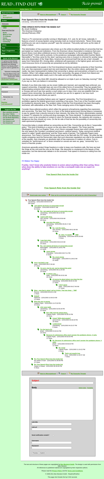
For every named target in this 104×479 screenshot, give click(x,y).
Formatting (90, 387)
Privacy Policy (57, 471)
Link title (35, 422)
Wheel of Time (7, 34)
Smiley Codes (82, 387)
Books (5, 33)
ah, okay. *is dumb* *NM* (69, 235)
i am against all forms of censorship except (49, 205)
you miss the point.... (53, 222)
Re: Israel (62, 348)
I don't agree (63, 285)
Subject (35, 380)
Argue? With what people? (62, 318)
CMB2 (5, 26)
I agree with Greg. (46, 217)
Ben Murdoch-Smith (67, 464)
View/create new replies (38, 195)
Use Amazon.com (8, 119)
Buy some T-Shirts (8, 114)
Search (63, 14)
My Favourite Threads (78, 14)
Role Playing (7, 40)
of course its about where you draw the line (67, 279)
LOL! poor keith (45, 307)
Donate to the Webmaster (11, 116)
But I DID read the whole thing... (57, 313)
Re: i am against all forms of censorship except (56, 211)
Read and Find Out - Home (33, 4)
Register (4, 102)
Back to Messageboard (48, 14)
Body (34, 387)
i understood (57, 324)
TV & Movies (7, 36)
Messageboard (7, 17)
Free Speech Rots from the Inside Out (62, 188)
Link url (34, 427)
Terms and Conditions (75, 471)
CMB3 (5, 28)
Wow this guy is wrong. (42, 301)
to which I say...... (52, 274)
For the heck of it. (46, 329)
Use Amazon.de (8, 123)
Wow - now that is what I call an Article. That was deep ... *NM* (55, 290)
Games (5, 38)
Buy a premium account (10, 112)
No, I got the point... (59, 228)
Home (4, 15)
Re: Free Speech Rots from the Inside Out (48, 359)
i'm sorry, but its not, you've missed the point (55, 268)
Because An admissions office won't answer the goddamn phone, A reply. (71, 335)
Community (6, 41)
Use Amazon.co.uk (9, 121)
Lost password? (7, 104)
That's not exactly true (72, 353)
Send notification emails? (40, 435)
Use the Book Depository (11, 117)
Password (4, 92)
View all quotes (5, 79)
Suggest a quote (14, 79)
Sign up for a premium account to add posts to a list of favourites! (74, 195)
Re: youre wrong (58, 257)
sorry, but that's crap (41, 262)
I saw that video (45, 240)
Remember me (8, 97)
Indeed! (36, 296)
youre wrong (50, 251)
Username (4, 87)
